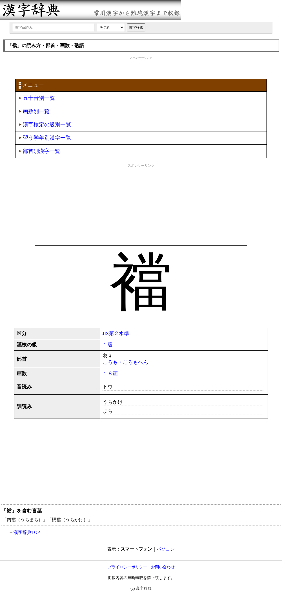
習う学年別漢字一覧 (47, 138)
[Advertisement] (141, 67)
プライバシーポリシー (127, 567)
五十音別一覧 (39, 98)
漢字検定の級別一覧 (47, 124)
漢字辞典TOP (27, 532)
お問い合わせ (163, 567)
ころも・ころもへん (125, 362)
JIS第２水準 (116, 333)
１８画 (110, 373)
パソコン (166, 549)
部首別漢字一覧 (41, 151)
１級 (108, 344)
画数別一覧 (36, 111)
